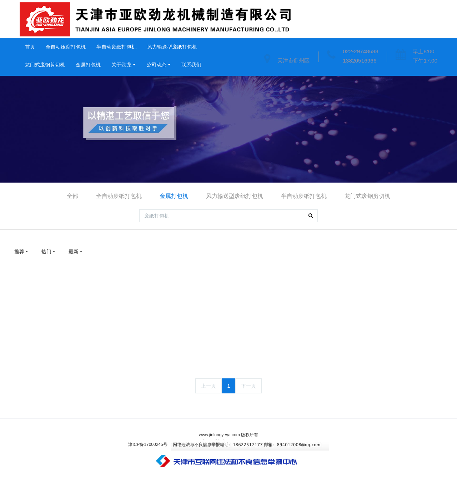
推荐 (21, 251)
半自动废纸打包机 (116, 47)
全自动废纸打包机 (119, 196)
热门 (48, 251)
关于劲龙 (121, 65)
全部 (72, 196)
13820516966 (359, 61)
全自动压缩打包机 (66, 47)
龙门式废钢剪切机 (45, 65)
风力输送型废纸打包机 (172, 47)
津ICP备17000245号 (147, 444)
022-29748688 (360, 51)
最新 (76, 251)
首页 (30, 47)
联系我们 (191, 65)
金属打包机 (88, 65)
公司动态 (156, 65)
